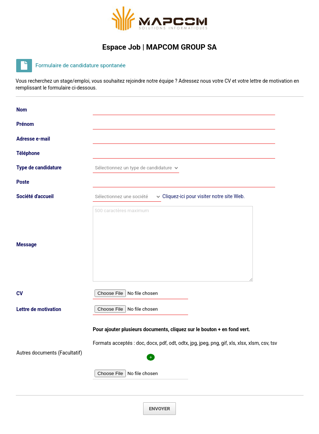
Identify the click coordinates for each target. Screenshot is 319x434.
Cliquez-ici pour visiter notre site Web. (203, 196)
